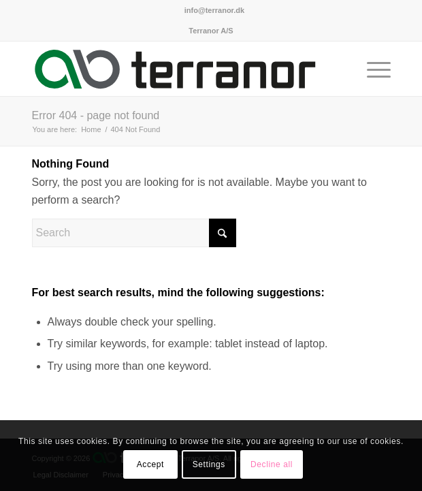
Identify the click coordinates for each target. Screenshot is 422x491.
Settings (209, 464)
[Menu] (372, 69)
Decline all (271, 464)
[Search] (134, 233)
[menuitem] (214, 10)
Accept (150, 464)
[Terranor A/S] (175, 69)
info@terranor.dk (214, 10)
